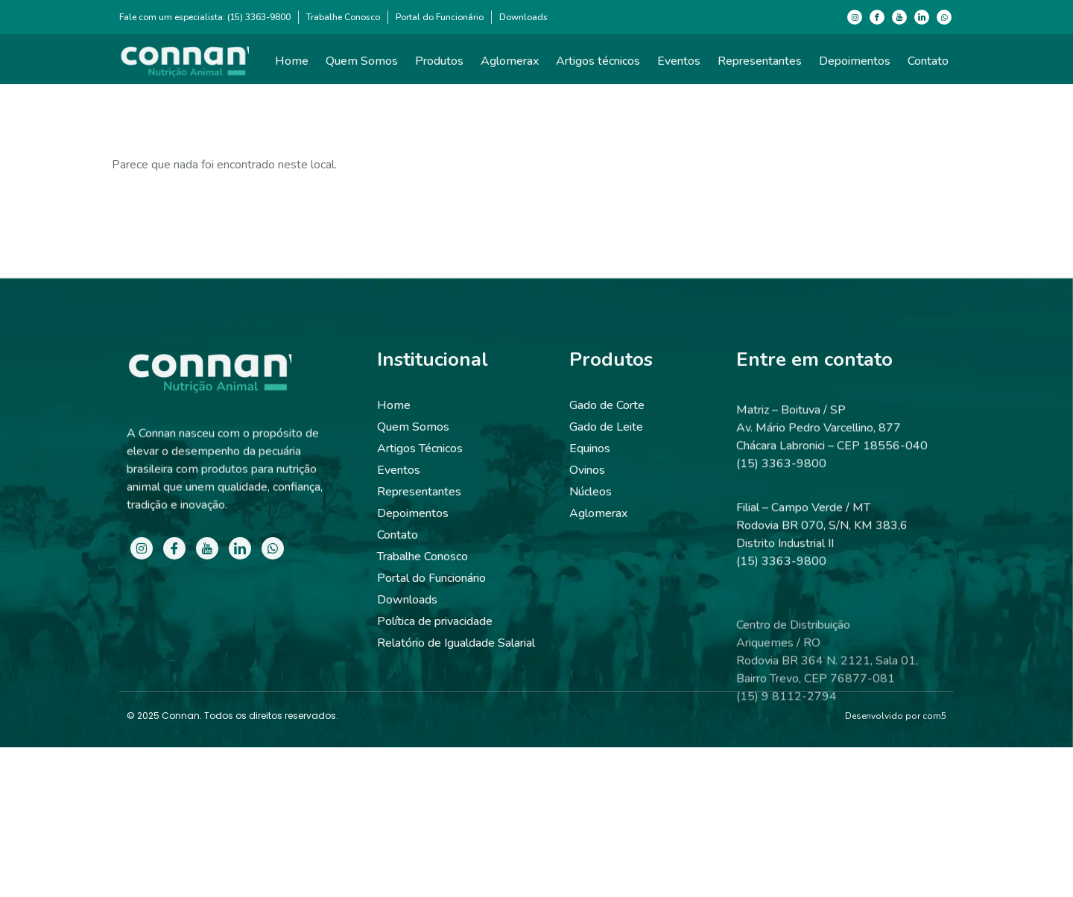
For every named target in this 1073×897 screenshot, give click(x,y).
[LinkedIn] (921, 17)
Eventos (678, 65)
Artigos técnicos (598, 65)
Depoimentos (854, 65)
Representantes (760, 65)
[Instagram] (854, 17)
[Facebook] (877, 17)
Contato (928, 65)
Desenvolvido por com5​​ (895, 716)
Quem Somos (362, 65)
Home (291, 65)
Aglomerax (510, 65)
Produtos (439, 65)
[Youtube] (899, 17)
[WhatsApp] (944, 17)
